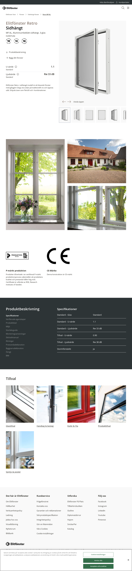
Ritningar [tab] (10, 341)
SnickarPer (72, 524)
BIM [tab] (7, 355)
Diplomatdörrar (74, 515)
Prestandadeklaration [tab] (15, 344)
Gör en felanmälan (45, 524)
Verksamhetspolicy (14, 510)
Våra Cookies (42, 529)
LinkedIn (101, 510)
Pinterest (102, 519)
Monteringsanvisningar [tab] (16, 334)
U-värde (11, 66)
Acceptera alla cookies (98, 567)
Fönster (21, 14)
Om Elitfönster (12, 501)
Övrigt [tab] (8, 352)
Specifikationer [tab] (12, 315)
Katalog (70, 529)
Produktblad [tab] (11, 323)
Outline (70, 510)
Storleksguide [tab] (12, 330)
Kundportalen (122, 2)
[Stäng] (128, 560)
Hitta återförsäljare (107, 2)
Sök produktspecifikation (47, 515)
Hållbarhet (10, 506)
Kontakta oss (42, 506)
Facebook (102, 501)
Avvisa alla (98, 561)
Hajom (70, 519)
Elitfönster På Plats (75, 501)
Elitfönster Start (11, 14)
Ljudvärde (12, 74)
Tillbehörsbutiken (74, 506)
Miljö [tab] (8, 326)
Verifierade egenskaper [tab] (16, 319)
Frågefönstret (42, 501)
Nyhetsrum (11, 529)
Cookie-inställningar (45, 533)
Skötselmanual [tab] (12, 337)
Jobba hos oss (12, 519)
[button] (128, 8)
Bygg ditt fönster (16, 58)
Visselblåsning (12, 524)
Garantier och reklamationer (49, 510)
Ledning (9, 515)
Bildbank (9, 533)
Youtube (101, 515)
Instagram (102, 506)
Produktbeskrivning (17, 52)
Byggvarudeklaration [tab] (15, 348)
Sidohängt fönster (33, 14)
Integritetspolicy (44, 519)
